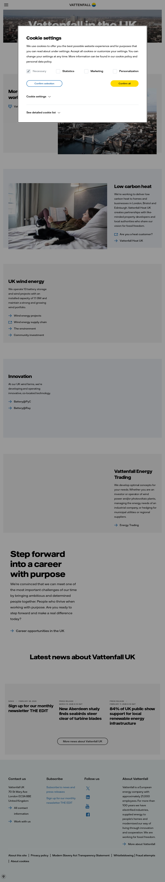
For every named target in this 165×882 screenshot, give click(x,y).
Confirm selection (44, 83)
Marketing (93, 71)
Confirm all (125, 83)
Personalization (126, 71)
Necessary (36, 71)
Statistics (65, 71)
